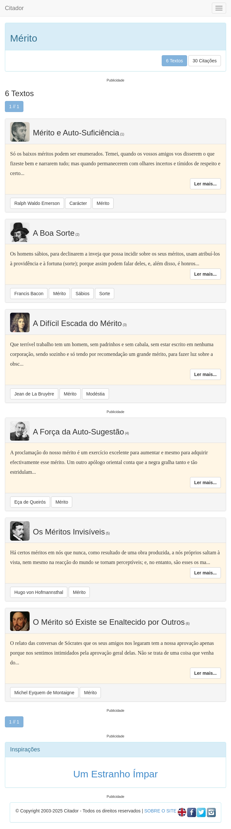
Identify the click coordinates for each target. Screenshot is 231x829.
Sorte (104, 293)
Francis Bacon (28, 293)
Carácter (78, 203)
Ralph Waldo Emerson (37, 203)
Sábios (82, 293)
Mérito (103, 203)
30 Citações (205, 60)
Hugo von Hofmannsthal (38, 592)
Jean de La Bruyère (34, 393)
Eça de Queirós (30, 502)
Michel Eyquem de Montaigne (44, 692)
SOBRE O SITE (160, 810)
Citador (14, 8)
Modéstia (95, 393)
